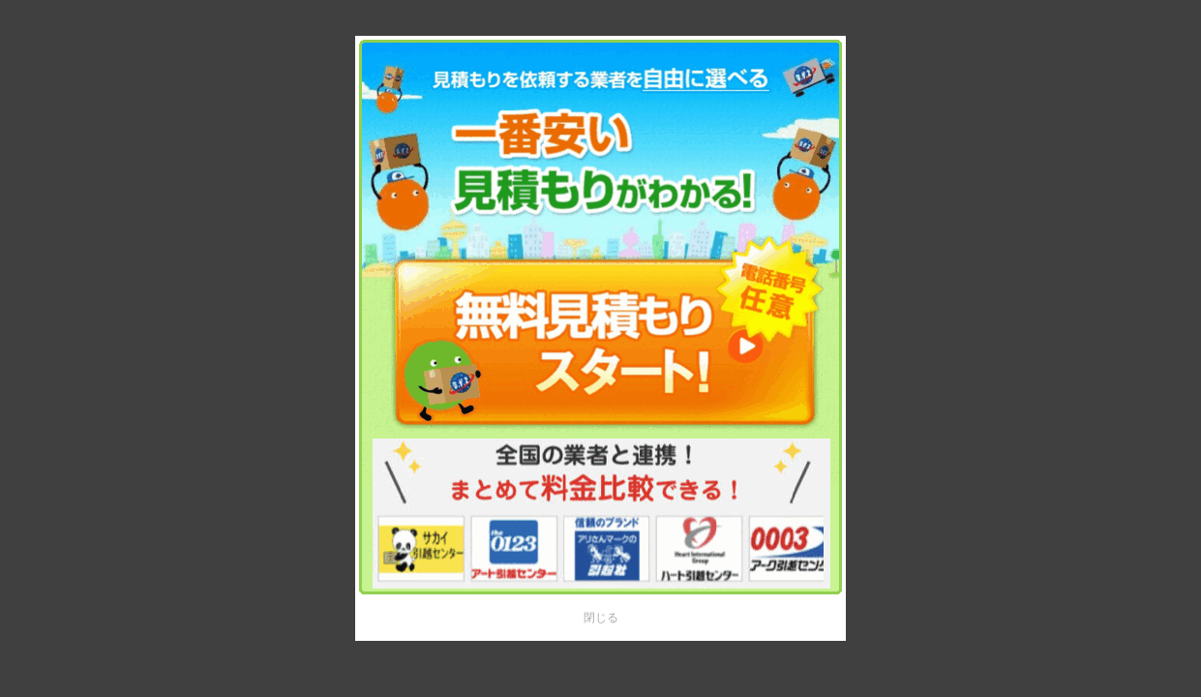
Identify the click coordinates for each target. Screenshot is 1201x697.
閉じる (601, 617)
